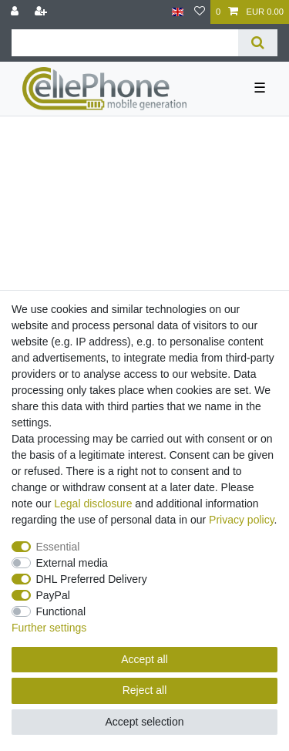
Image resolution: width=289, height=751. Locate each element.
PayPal (53, 595)
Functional (61, 611)
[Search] (257, 42)
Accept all (144, 659)
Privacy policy (241, 520)
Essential (58, 547)
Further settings (49, 627)
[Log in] (16, 12)
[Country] (177, 12)
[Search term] (125, 42)
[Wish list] (199, 12)
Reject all (145, 690)
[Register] (42, 12)
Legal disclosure (93, 503)
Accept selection (145, 722)
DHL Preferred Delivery (91, 579)
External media (72, 563)
